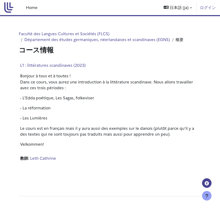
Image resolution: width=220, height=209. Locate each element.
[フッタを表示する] (207, 196)
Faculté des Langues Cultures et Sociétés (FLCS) (64, 33)
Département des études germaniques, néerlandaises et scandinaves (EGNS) (97, 39)
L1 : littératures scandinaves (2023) (53, 65)
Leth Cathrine (43, 158)
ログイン (208, 7)
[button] (177, 7)
